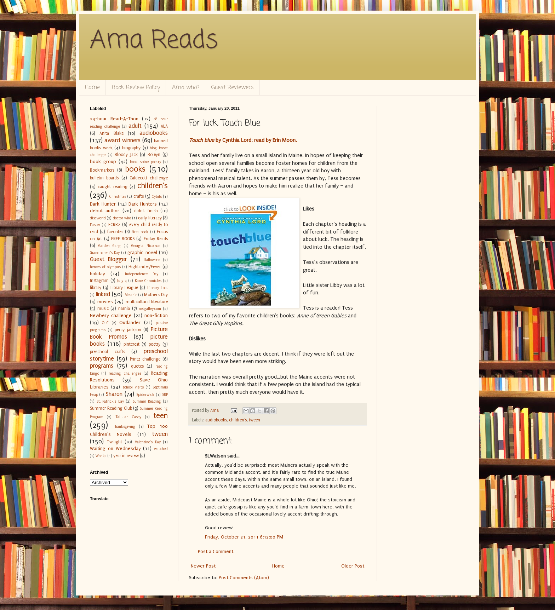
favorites (115, 231)
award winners (122, 140)
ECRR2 (114, 224)
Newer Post (203, 566)
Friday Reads (156, 238)
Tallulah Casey (128, 417)
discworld (98, 218)
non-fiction (156, 315)
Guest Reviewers (232, 88)
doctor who (122, 218)
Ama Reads (154, 40)
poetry (154, 344)
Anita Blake (111, 133)
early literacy (149, 217)
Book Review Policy (136, 88)
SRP (165, 394)
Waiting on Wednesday (115, 448)
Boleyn (154, 154)
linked (103, 294)
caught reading (112, 186)
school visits (133, 387)
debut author (104, 210)
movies (105, 301)
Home (92, 88)
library (95, 287)
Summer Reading (147, 401)
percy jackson (128, 329)
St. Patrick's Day (110, 401)
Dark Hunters (142, 204)
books (135, 169)
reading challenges (125, 373)
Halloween (152, 260)
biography (131, 147)
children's (238, 420)
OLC (105, 323)
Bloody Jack (126, 154)
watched (161, 449)
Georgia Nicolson (145, 245)
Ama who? (185, 88)
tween (254, 420)
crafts (138, 196)
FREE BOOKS (123, 238)
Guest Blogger (108, 259)
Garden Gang (109, 245)
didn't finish (146, 210)
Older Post (352, 566)
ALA (164, 126)
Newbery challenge (111, 315)
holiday (97, 273)
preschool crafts (107, 351)
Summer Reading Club (111, 408)
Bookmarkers (102, 170)
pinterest (131, 344)
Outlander (130, 322)
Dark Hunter (103, 204)
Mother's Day (156, 294)
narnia (124, 308)
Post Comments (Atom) (244, 577)
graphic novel (142, 252)
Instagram (99, 280)
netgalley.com (150, 308)
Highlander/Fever (144, 266)
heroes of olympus (105, 267)
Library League (124, 287)
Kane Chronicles (148, 280)
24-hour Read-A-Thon (114, 118)
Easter (95, 225)
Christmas (117, 196)
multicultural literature (147, 301)
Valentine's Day (148, 442)
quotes (137, 366)
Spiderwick (145, 394)
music (103, 308)
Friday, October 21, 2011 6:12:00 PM (244, 537)
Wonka (101, 456)
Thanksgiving (124, 426)
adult (135, 126)
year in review (126, 455)
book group (103, 161)
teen (160, 416)
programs (101, 366)
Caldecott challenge (149, 177)
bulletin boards (104, 177)
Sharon (114, 394)
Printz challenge (145, 359)
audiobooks (216, 420)
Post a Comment (215, 551)
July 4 (122, 280)
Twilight (114, 441)
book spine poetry (145, 162)
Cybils (157, 196)
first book (140, 232)
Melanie (131, 295)
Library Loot (157, 288)
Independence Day (141, 274)
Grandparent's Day (105, 253)
